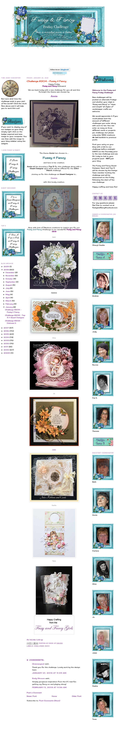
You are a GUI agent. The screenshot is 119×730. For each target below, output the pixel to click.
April (8, 298)
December (10, 272)
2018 (6, 270)
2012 (7, 344)
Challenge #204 (42, 646)
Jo (54, 393)
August (9, 285)
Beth (54, 237)
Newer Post (32, 696)
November (10, 276)
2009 (7, 353)
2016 (7, 331)
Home (54, 696)
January (9, 307)
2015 (7, 334)
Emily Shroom (38, 678)
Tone (54, 561)
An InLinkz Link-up (35, 640)
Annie (54, 96)
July (8, 288)
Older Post (76, 696)
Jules (54, 450)
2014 (6, 337)
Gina (54, 338)
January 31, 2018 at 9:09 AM (49, 673)
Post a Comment (34, 693)
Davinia (54, 178)
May (8, 294)
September (11, 282)
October (9, 279)
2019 (7, 266)
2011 (6, 347)
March (9, 301)
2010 (7, 350)
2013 (6, 340)
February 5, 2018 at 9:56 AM (49, 687)
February (10, 304)
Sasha (54, 505)
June (8, 291)
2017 (6, 328)
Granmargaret (38, 664)
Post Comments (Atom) (49, 701)
